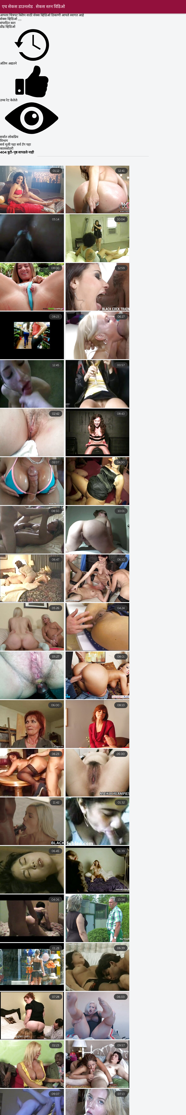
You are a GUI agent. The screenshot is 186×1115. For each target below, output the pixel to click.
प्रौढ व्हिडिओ (7, 27)
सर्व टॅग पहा (24, 144)
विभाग (4, 141)
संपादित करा (7, 23)
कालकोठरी (6, 148)
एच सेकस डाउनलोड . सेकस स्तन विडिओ (33, 7)
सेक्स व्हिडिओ (9, 19)
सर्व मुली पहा (8, 144)
